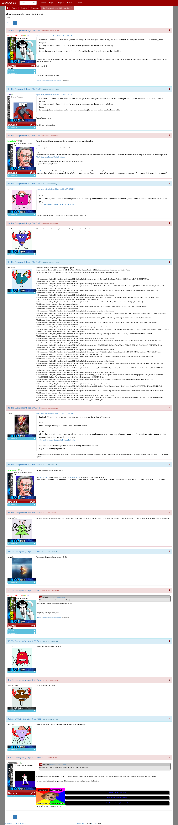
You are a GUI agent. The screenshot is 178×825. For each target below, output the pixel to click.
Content (80, 3)
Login (52, 3)
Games (70, 3)
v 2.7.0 (93, 823)
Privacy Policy (9, 823)
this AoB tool (44, 171)
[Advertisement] (92, 9)
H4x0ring (24, 8)
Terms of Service (21, 823)
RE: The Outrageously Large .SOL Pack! (24, 551)
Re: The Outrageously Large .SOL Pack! (24, 30)
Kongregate (35, 8)
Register (61, 3)
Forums (14, 8)
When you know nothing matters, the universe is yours (49, 80)
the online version (75, 171)
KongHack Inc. (82, 823)
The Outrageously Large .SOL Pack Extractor (51, 157)
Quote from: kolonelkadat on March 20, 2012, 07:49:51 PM (55, 189)
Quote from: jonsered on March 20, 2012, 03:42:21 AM (54, 36)
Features (43, 3)
